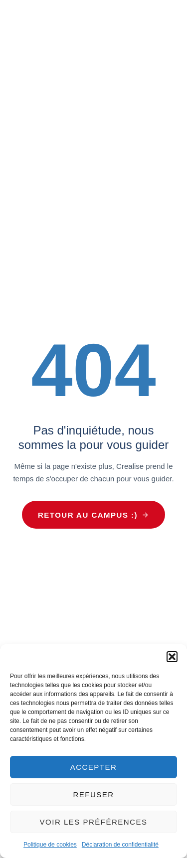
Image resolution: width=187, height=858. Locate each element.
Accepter (93, 767)
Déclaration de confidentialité (120, 844)
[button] (172, 657)
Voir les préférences (94, 822)
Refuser (93, 794)
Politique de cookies (50, 844)
